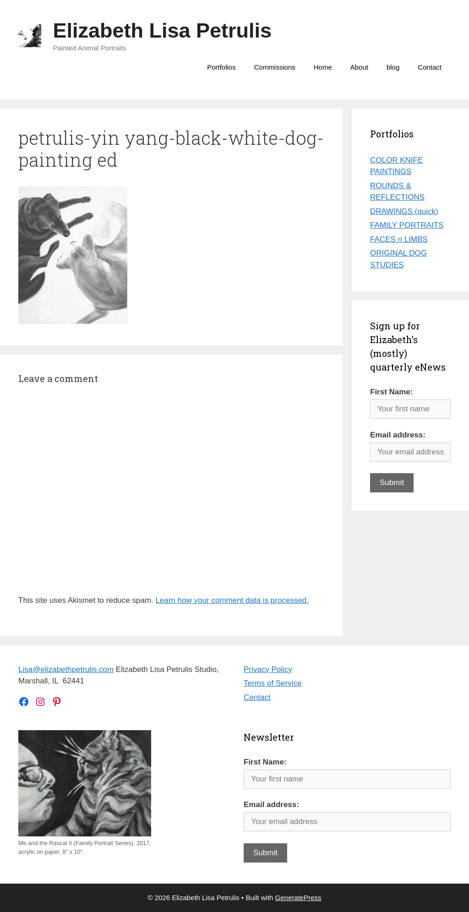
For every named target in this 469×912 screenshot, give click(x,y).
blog (393, 67)
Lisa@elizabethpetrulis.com (66, 669)
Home (323, 67)
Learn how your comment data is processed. (232, 600)
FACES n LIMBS (399, 239)
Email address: (397, 435)
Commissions (274, 67)
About (359, 67)
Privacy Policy (268, 669)
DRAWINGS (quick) (404, 211)
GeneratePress (298, 897)
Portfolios (221, 67)
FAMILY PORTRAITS (407, 225)
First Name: (391, 392)
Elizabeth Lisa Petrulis (162, 30)
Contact (430, 67)
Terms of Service (273, 683)
